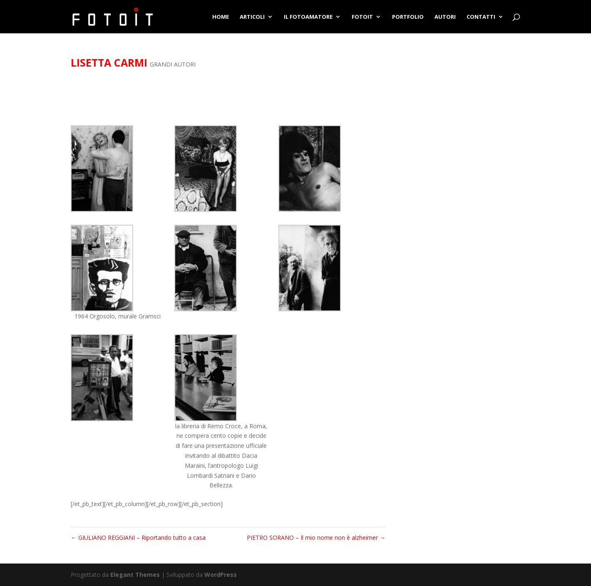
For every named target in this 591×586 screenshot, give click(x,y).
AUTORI (445, 17)
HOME (220, 17)
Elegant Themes (135, 575)
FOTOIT (362, 17)
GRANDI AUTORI (173, 64)
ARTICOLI (252, 17)
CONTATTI (481, 17)
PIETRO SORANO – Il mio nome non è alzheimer (316, 537)
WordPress (220, 575)
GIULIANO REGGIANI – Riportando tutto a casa (138, 537)
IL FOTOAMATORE (308, 17)
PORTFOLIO (408, 17)
